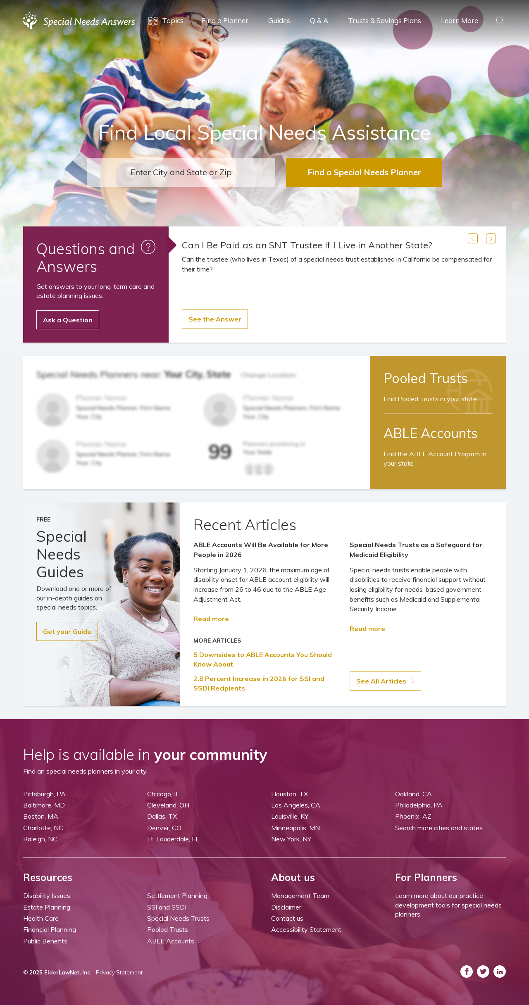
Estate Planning (46, 907)
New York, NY (291, 839)
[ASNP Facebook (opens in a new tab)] (466, 971)
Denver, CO (164, 828)
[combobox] (181, 172)
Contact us (287, 918)
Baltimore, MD (44, 805)
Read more (211, 618)
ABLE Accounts (170, 941)
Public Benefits (45, 941)
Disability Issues (46, 895)
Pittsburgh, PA (44, 794)
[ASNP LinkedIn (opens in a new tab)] (499, 971)
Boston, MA (40, 816)
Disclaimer (286, 907)
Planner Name (101, 397)
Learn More (459, 20)
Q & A (319, 20)
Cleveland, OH (168, 805)
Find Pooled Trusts (430, 399)
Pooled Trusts (167, 929)
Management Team (300, 895)
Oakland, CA (413, 794)
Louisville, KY (289, 816)
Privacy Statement (119, 972)
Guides (279, 20)
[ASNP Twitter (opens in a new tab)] (483, 971)
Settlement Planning (177, 895)
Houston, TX (289, 794)
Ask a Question (68, 320)
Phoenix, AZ (413, 816)
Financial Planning (49, 929)
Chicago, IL (163, 794)
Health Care (41, 918)
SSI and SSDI (166, 907)
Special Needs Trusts (178, 918)
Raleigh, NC (40, 839)
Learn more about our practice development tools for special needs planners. (448, 904)
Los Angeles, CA (295, 805)
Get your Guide (67, 631)
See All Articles (385, 681)
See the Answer (214, 319)
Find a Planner (225, 20)
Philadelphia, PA (419, 805)
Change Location (268, 375)
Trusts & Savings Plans (384, 20)
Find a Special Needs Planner (364, 172)
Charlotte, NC (43, 828)
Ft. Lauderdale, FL (173, 839)
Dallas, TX (162, 816)
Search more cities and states (439, 828)
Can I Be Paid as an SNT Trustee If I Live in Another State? (307, 245)
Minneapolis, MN (295, 828)
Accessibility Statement (306, 929)
